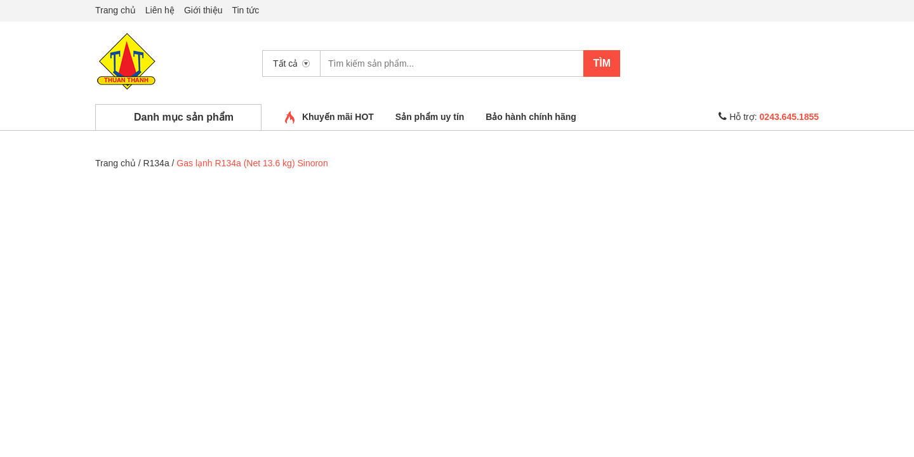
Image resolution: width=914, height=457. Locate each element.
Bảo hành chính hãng (531, 117)
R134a (156, 163)
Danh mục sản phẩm (184, 117)
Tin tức (245, 10)
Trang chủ (115, 10)
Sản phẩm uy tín (430, 117)
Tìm (602, 63)
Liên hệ (160, 10)
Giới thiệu (203, 10)
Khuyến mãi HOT (338, 117)
